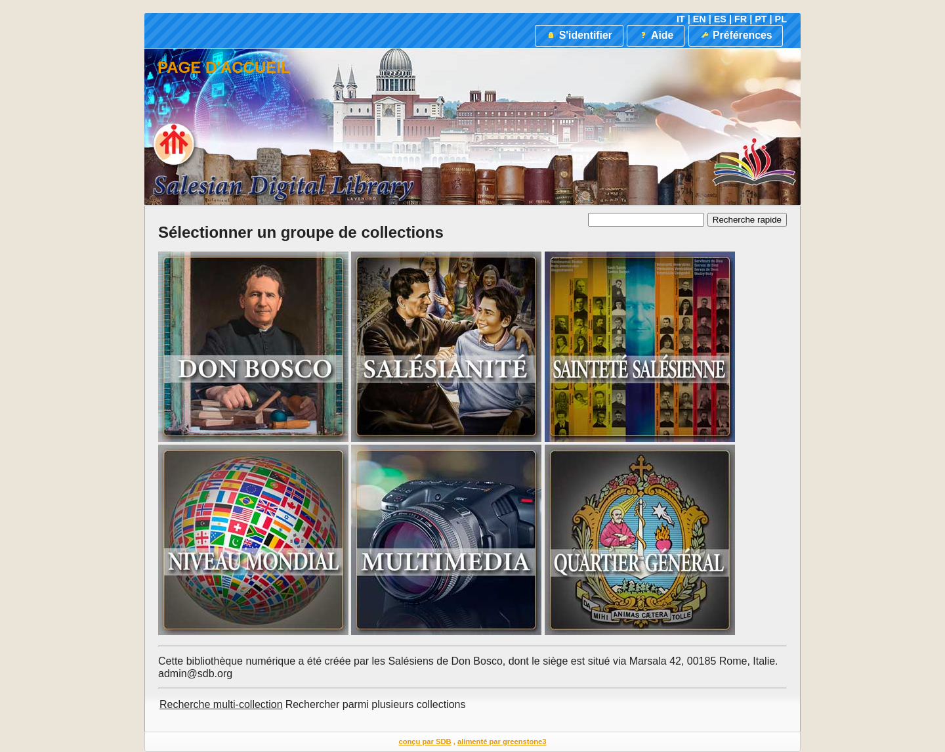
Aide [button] (655, 35)
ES (720, 19)
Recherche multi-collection (221, 704)
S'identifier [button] (578, 35)
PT (760, 19)
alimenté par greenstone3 (502, 741)
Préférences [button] (736, 35)
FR (740, 19)
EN (699, 19)
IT (681, 19)
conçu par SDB (424, 741)
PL (781, 19)
